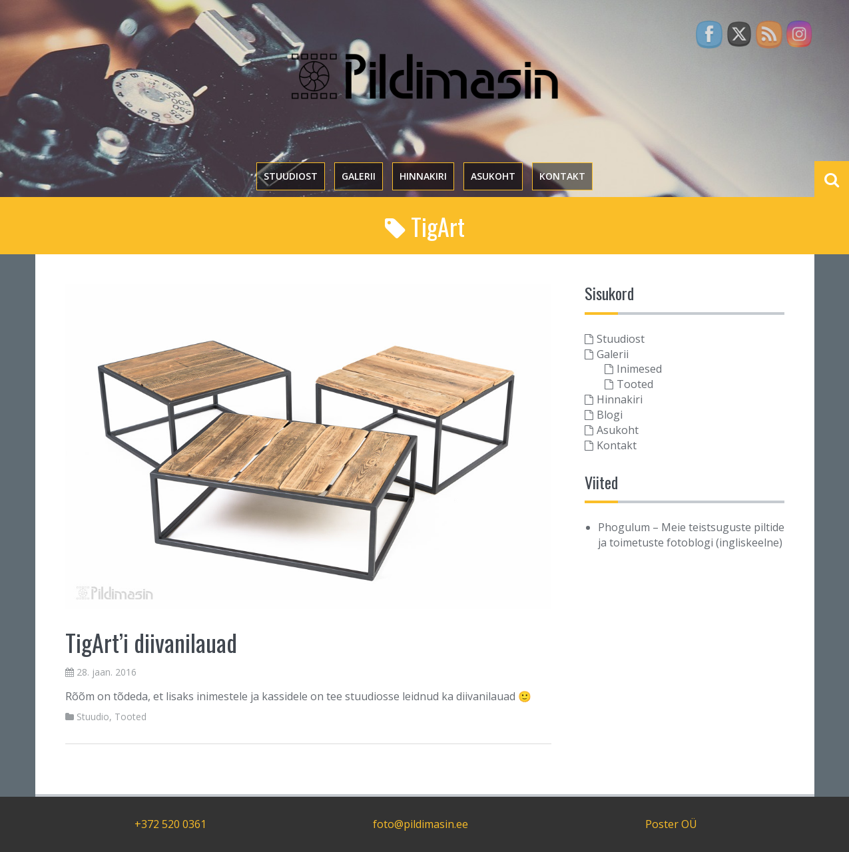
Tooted (130, 716)
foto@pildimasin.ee (420, 824)
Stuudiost (291, 176)
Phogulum (624, 527)
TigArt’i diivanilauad (151, 642)
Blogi (610, 414)
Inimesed (639, 368)
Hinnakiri (423, 176)
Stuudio (93, 716)
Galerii (359, 176)
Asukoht (493, 176)
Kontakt (562, 176)
